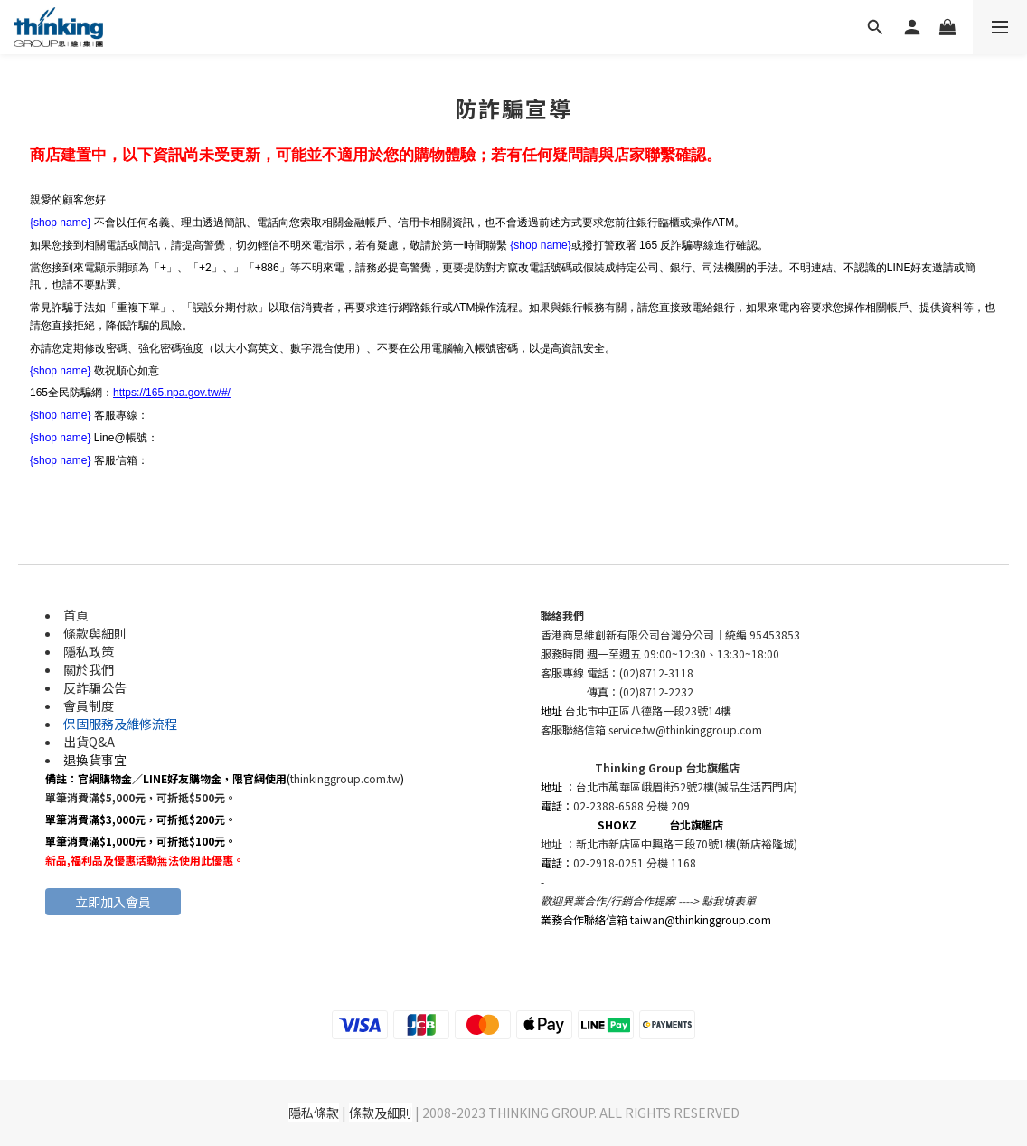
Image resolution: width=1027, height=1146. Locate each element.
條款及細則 (380, 1112)
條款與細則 (95, 633)
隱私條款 (313, 1112)
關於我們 (88, 669)
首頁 (76, 615)
